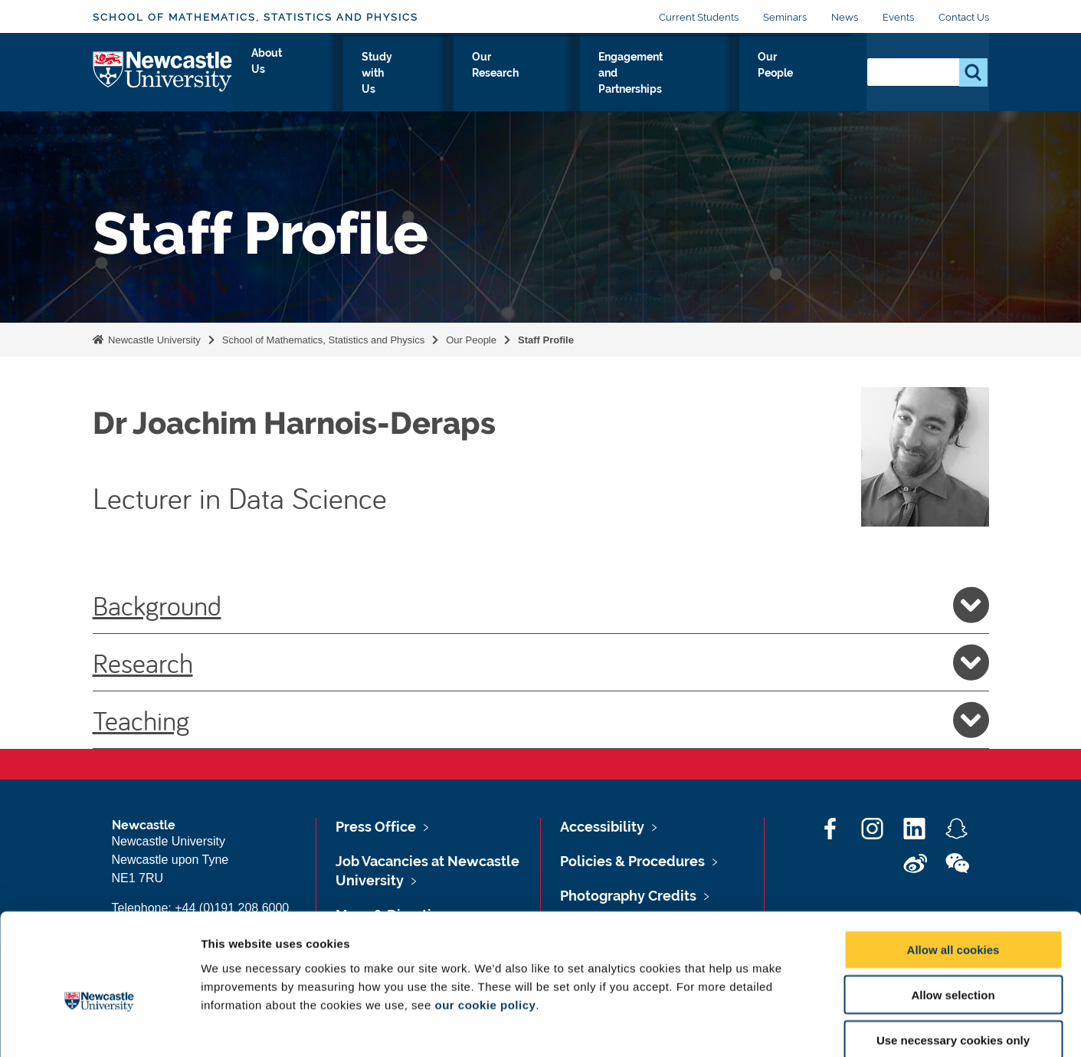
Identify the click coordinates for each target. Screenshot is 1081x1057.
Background (541, 604)
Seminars (785, 17)
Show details (804, 1026)
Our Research (507, 74)
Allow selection (952, 914)
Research (541, 662)
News (844, 17)
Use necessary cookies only (953, 959)
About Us (308, 74)
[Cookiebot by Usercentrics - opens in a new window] (99, 1027)
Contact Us (964, 17)
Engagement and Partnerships (661, 74)
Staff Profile (546, 340)
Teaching (541, 719)
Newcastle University (153, 340)
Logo (163, 71)
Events (898, 17)
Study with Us (401, 74)
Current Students (699, 17)
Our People (808, 74)
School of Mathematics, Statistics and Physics (255, 17)
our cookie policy (485, 923)
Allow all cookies (953, 868)
